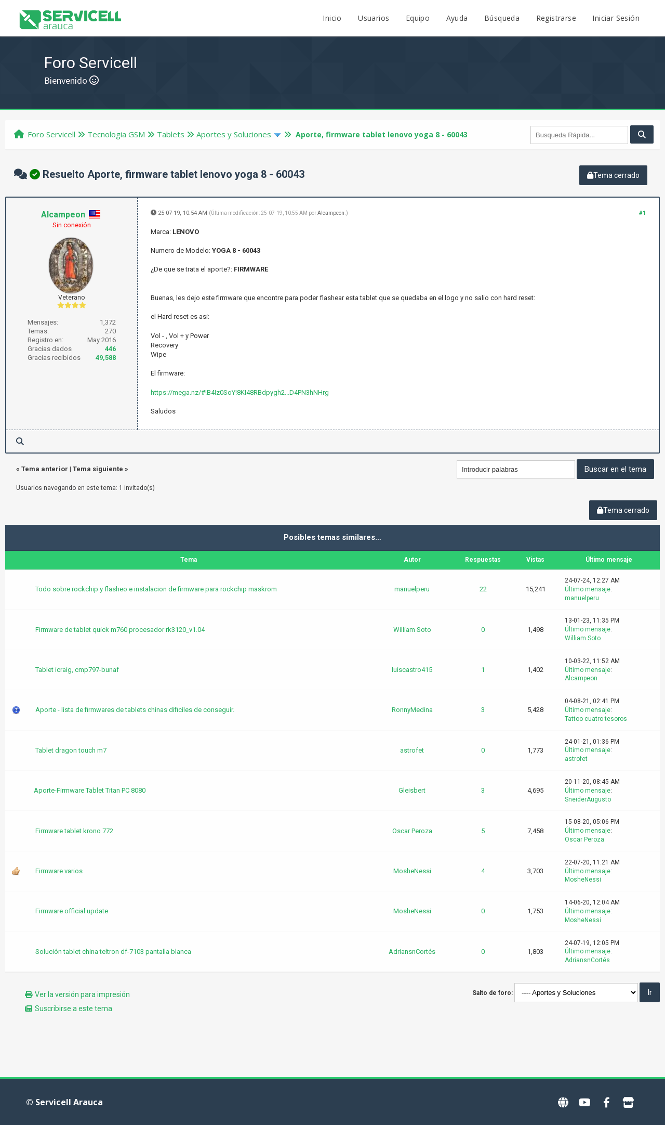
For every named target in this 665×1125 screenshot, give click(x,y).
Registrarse (556, 18)
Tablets (170, 134)
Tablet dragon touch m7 (71, 750)
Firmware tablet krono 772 (74, 831)
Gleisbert (411, 790)
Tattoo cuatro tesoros (596, 718)
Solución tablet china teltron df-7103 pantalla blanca (113, 951)
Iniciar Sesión (616, 18)
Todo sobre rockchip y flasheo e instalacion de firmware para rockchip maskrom (156, 589)
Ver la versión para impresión (82, 994)
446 (110, 349)
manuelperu (412, 589)
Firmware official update (71, 911)
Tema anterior (44, 469)
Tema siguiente (98, 469)
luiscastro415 (412, 670)
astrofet (412, 750)
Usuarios (373, 18)
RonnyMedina (412, 710)
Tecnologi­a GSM (116, 134)
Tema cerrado (613, 175)
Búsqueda (502, 18)
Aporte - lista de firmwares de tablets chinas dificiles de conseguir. (134, 710)
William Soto (412, 629)
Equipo (418, 18)
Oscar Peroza (412, 831)
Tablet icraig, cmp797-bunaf (77, 670)
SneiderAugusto (588, 799)
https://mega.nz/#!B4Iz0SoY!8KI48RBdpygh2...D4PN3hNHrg (240, 392)
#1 (642, 213)
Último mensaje (587, 589)
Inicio (332, 18)
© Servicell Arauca (64, 1102)
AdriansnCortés (412, 951)
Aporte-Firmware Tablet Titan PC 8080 (89, 790)
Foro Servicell (51, 134)
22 (483, 589)
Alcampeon (63, 214)
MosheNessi (412, 871)
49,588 (106, 357)
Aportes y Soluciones (233, 134)
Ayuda (457, 18)
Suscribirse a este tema (73, 1008)
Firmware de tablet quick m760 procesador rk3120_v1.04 (120, 629)
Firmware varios (59, 871)
